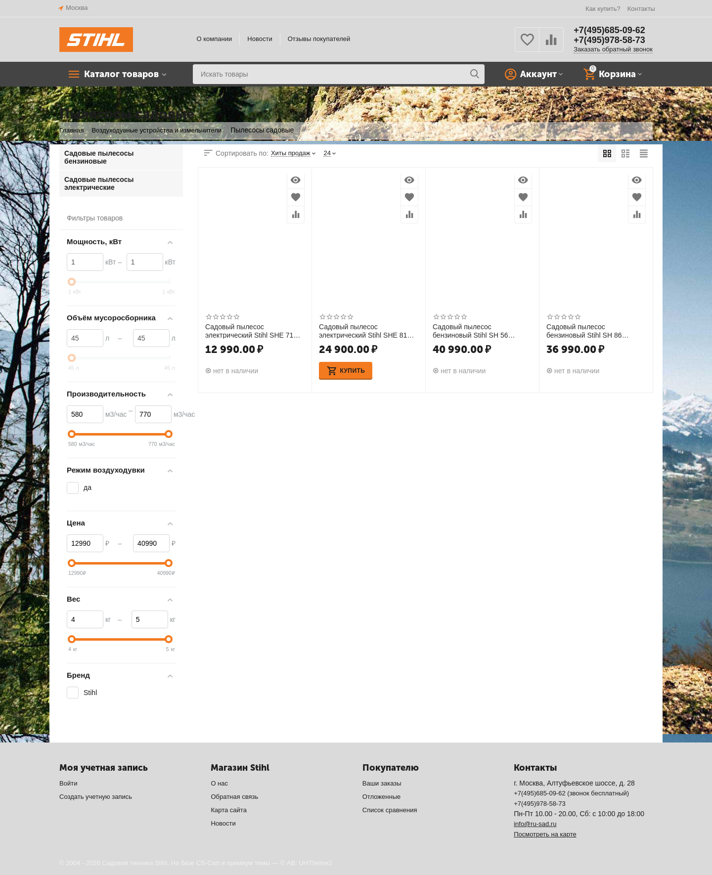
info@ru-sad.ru (535, 824)
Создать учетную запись (95, 796)
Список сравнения (389, 810)
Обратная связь (234, 796)
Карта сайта (229, 810)
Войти (68, 783)
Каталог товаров (121, 74)
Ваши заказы (381, 783)
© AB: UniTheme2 (306, 863)
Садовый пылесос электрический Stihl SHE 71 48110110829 (249, 331)
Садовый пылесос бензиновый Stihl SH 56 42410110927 (470, 331)
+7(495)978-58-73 (609, 40)
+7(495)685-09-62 (609, 30)
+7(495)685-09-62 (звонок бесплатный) (571, 793)
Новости (259, 39)
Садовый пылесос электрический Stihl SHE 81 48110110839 (363, 331)
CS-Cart (208, 863)
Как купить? (603, 8)
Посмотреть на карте (545, 834)
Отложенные (381, 796)
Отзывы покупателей (319, 39)
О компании (214, 39)
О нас (219, 783)
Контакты (641, 8)
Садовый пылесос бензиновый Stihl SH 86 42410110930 (584, 331)
